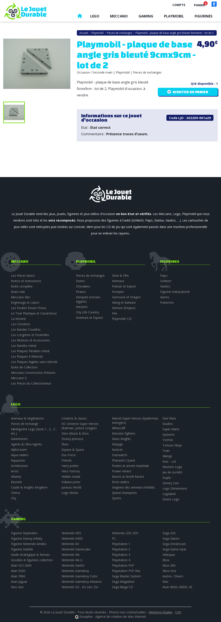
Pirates (81, 292)
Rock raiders (120, 482)
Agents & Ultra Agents (26, 444)
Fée (114, 313)
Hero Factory (71, 471)
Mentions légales (160, 612)
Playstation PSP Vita (126, 571)
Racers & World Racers (128, 476)
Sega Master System (126, 576)
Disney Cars (171, 483)
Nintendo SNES (72, 538)
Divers (80, 281)
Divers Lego (171, 499)
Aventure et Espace (89, 318)
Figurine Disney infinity (26, 538)
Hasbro (165, 286)
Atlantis (16, 476)
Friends (67, 460)
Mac (166, 582)
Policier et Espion (124, 286)
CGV (178, 612)
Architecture (19, 466)
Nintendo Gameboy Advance (82, 582)
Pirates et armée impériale (130, 466)
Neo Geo (17, 587)
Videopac (169, 555)
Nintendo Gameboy (75, 571)
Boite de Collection (24, 367)
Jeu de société (172, 472)
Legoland (169, 494)
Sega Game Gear (174, 549)
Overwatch (119, 455)
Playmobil (174, 16)
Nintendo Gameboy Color (79, 576)
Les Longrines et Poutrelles (30, 335)
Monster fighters (123, 433)
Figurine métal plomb (175, 292)
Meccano (119, 16)
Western (82, 307)
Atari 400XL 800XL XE (177, 587)
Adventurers (19, 439)
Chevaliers (83, 286)
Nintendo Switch (73, 565)
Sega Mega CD (122, 587)
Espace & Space (73, 450)
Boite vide (18, 292)
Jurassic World (71, 487)
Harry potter (70, 466)
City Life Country (87, 312)
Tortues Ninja (172, 445)
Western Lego (172, 467)
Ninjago (117, 444)
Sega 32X (169, 533)
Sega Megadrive (123, 582)
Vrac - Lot (169, 461)
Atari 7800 (18, 576)
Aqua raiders (19, 455)
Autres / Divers (173, 576)
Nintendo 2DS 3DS (125, 533)
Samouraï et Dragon (126, 297)
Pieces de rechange (24, 424)
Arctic (15, 471)
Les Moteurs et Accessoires (30, 340)
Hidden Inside (71, 476)
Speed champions (124, 493)
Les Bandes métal (23, 346)
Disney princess (72, 439)
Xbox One (169, 571)
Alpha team (19, 450)
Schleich (165, 281)
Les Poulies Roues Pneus (28, 308)
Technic (168, 440)
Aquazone (18, 460)
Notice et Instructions (26, 281)
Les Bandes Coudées (26, 329)
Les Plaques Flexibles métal (30, 351)
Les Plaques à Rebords (27, 356)
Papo (163, 275)
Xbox (166, 560)
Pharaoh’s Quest (123, 460)
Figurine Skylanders (24, 533)
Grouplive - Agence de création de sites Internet (112, 616)
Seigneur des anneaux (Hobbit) (133, 487)
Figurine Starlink (22, 549)
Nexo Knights (121, 439)
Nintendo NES (71, 533)
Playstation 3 (121, 555)
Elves (65, 444)
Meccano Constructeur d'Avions (33, 373)
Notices (117, 450)
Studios (168, 424)
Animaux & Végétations (27, 418)
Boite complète (22, 286)
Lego (94, 16)
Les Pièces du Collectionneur (31, 383)
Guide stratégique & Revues (30, 555)
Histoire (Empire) (123, 308)
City (13, 498)
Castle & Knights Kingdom (29, 487)
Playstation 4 (121, 560)
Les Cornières (20, 324)
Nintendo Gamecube (76, 549)
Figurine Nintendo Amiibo (28, 544)
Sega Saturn (171, 538)
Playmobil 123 (122, 319)
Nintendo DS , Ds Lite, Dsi (80, 587)
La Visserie (18, 319)
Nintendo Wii (70, 555)
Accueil (79, 17)
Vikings (167, 456)
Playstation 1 (121, 544)
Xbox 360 (169, 565)
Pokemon (167, 302)
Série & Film (120, 275)
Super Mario (171, 429)
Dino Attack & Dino (75, 433)
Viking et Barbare (124, 302)
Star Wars (169, 418)
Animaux (118, 281)
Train (166, 451)
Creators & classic (74, 418)
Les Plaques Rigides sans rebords (34, 362)
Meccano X (19, 378)
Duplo (167, 478)
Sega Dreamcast (174, 544)
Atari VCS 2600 (21, 565)
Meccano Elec (20, 297)
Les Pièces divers (23, 275)
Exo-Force (69, 455)
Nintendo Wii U (72, 560)
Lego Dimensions (175, 488)
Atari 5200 (18, 571)
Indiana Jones (71, 482)
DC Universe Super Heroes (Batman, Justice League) (80, 426)
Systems (168, 434)
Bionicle (16, 482)
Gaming (146, 16)
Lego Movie (70, 493)
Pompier (118, 292)
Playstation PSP (123, 565)
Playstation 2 (121, 549)
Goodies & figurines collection (32, 560)
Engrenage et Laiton (25, 302)
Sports (116, 498)
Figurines (203, 16)
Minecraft (118, 428)
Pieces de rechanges (90, 275)
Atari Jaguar (19, 582)
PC (114, 538)
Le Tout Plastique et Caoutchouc (34, 313)
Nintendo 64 (70, 544)
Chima (15, 493)
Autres (164, 297)
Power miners (121, 471)
